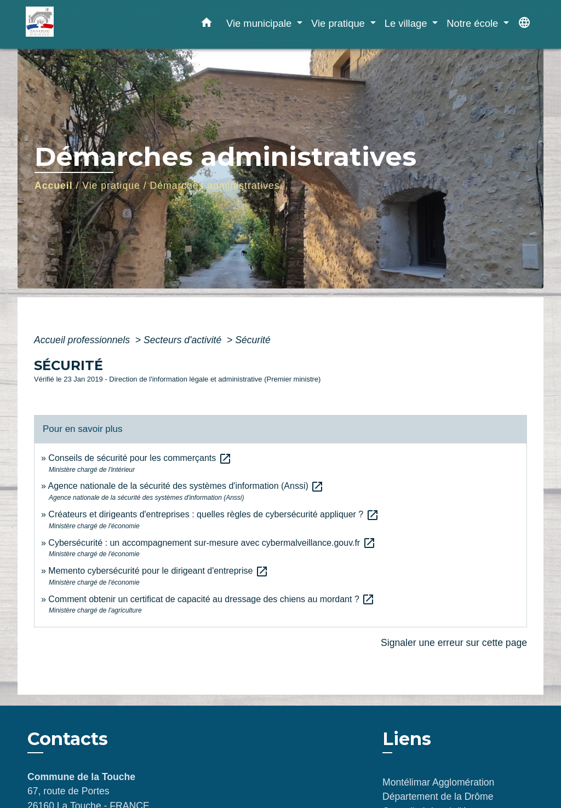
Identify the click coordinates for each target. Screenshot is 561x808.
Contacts (67, 739)
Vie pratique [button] (339, 23)
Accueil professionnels (83, 339)
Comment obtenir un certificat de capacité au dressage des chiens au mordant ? (211, 599)
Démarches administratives (215, 185)
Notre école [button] (473, 23)
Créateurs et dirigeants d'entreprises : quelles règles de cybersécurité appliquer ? (213, 514)
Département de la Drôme (437, 796)
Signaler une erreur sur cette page (454, 642)
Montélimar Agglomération (438, 782)
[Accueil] (94, 24)
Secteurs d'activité (184, 339)
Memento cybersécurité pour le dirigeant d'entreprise (158, 570)
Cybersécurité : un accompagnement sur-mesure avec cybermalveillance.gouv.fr (211, 542)
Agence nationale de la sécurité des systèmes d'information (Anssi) (186, 485)
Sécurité (253, 339)
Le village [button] (407, 23)
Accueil (54, 185)
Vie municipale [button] (260, 23)
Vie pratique (111, 185)
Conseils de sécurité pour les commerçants (139, 458)
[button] (206, 24)
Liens (406, 738)
